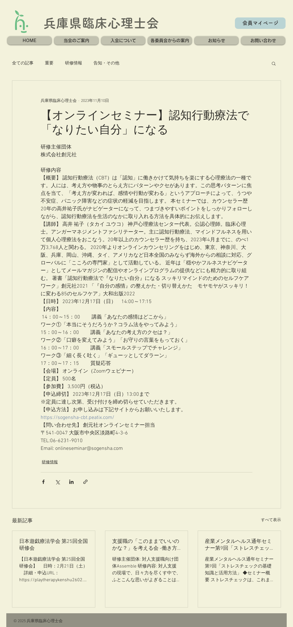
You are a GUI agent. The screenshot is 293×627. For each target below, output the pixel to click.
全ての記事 (22, 63)
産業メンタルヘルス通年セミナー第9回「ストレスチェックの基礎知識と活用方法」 (238, 545)
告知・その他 (106, 63)
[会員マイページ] (260, 23)
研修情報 (73, 63)
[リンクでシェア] (85, 481)
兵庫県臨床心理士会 (101, 23)
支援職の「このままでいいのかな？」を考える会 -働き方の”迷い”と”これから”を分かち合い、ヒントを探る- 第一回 (146, 545)
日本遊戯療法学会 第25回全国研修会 (53, 545)
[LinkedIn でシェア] (71, 481)
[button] (76, 40)
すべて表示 (271, 520)
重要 (49, 63)
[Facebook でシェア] (43, 481)
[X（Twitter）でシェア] (57, 481)
